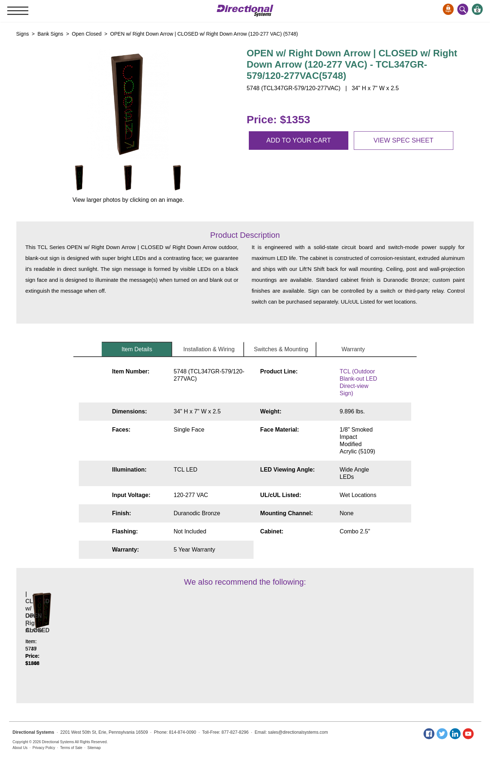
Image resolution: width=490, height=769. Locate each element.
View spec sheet (403, 140)
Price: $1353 (278, 119)
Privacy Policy (44, 748)
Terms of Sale (71, 748)
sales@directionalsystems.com (298, 732)
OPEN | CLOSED (157, 645)
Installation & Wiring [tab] (209, 349)
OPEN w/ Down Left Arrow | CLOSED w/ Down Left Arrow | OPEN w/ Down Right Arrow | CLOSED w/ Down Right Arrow (69, 634)
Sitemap (94, 748)
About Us (20, 748)
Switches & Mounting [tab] (281, 349)
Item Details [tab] (136, 349)
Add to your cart (298, 140)
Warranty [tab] (353, 349)
